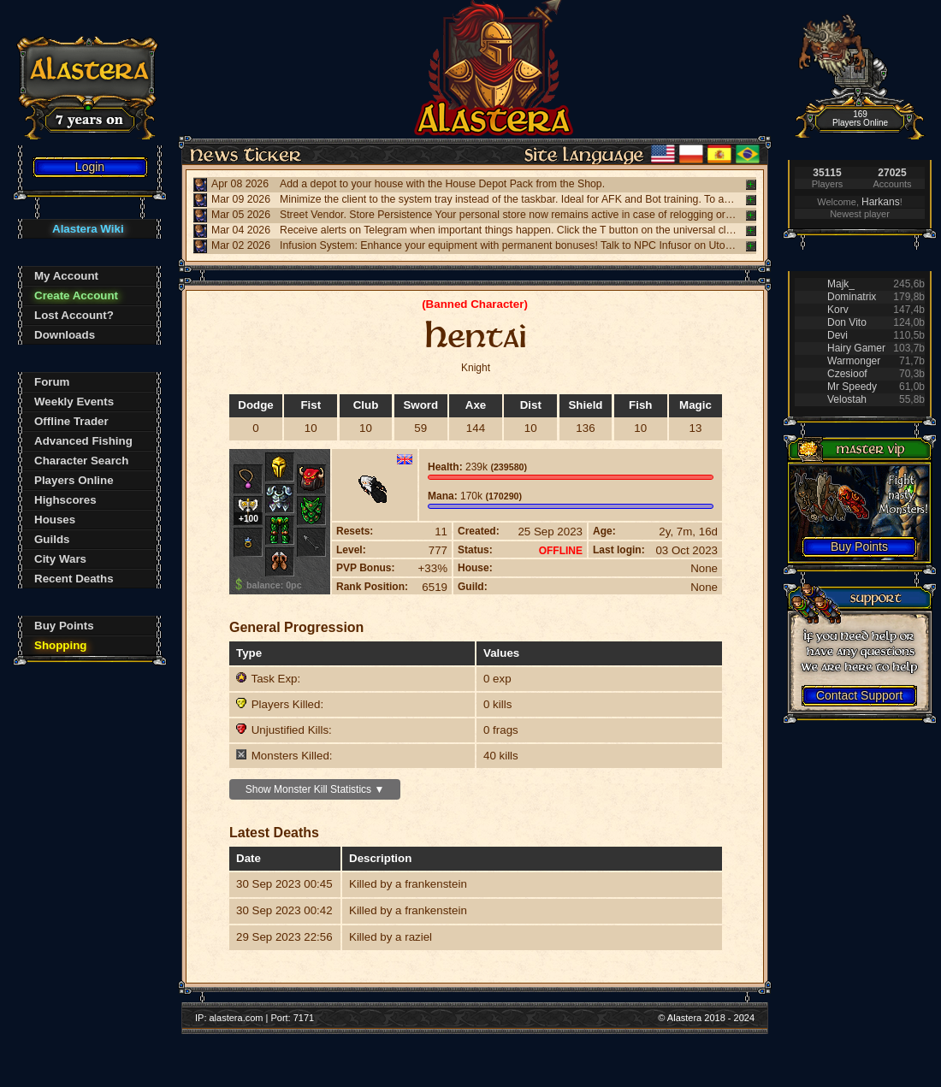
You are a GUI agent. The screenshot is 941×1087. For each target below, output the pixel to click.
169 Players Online (860, 118)
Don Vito (847, 322)
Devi (837, 335)
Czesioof (847, 374)
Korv (838, 310)
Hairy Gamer (856, 348)
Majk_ (841, 284)
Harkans (880, 202)
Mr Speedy (852, 387)
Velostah (847, 399)
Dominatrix (851, 297)
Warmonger (853, 361)
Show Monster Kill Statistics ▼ (315, 789)
